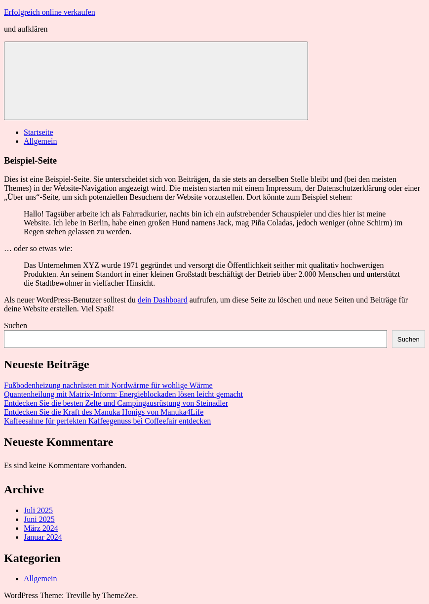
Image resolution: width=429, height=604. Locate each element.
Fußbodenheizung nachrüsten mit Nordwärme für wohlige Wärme (108, 385)
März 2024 (41, 528)
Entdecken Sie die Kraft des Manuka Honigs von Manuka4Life (103, 412)
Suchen (15, 325)
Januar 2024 (43, 537)
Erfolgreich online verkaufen (49, 12)
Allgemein (40, 141)
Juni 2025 (39, 519)
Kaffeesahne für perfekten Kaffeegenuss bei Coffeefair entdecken (107, 421)
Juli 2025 (38, 510)
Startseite (38, 132)
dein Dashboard (163, 300)
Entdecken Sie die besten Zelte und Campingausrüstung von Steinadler (116, 403)
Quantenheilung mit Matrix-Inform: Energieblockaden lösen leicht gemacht (123, 394)
